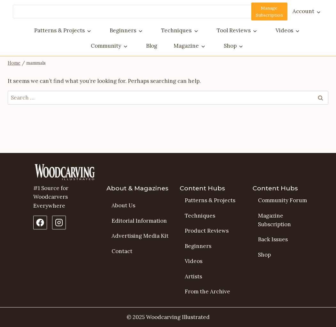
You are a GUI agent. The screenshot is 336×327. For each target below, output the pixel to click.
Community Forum (282, 200)
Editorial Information (139, 220)
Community (106, 45)
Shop (230, 45)
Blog (151, 45)
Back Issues (273, 239)
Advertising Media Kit (140, 235)
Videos (284, 30)
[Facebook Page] (40, 222)
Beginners (123, 30)
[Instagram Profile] (59, 222)
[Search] (141, 12)
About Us (123, 205)
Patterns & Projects (59, 30)
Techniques (176, 30)
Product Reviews (207, 230)
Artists (193, 276)
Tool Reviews (234, 30)
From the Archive (207, 291)
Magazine (186, 45)
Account (303, 11)
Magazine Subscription (274, 220)
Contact (122, 251)
